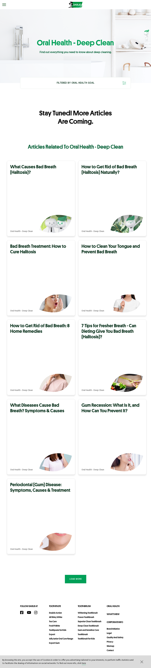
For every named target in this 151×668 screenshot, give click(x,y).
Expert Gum (54, 643)
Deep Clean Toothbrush (88, 626)
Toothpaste (55, 606)
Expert (52, 634)
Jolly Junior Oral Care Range (61, 638)
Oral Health (113, 606)
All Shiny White (55, 617)
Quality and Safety (115, 637)
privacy (110, 641)
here (84, 663)
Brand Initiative (113, 629)
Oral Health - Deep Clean (21, 231)
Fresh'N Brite (54, 626)
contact (110, 650)
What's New (113, 614)
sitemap (110, 646)
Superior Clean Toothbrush (89, 621)
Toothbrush (84, 606)
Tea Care (53, 621)
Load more (76, 579)
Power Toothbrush (86, 617)
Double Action (55, 613)
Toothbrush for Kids (86, 638)
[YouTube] (30, 612)
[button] (141, 661)
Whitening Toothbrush (88, 613)
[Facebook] (22, 612)
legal (109, 633)
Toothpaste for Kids (57, 630)
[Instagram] (36, 612)
